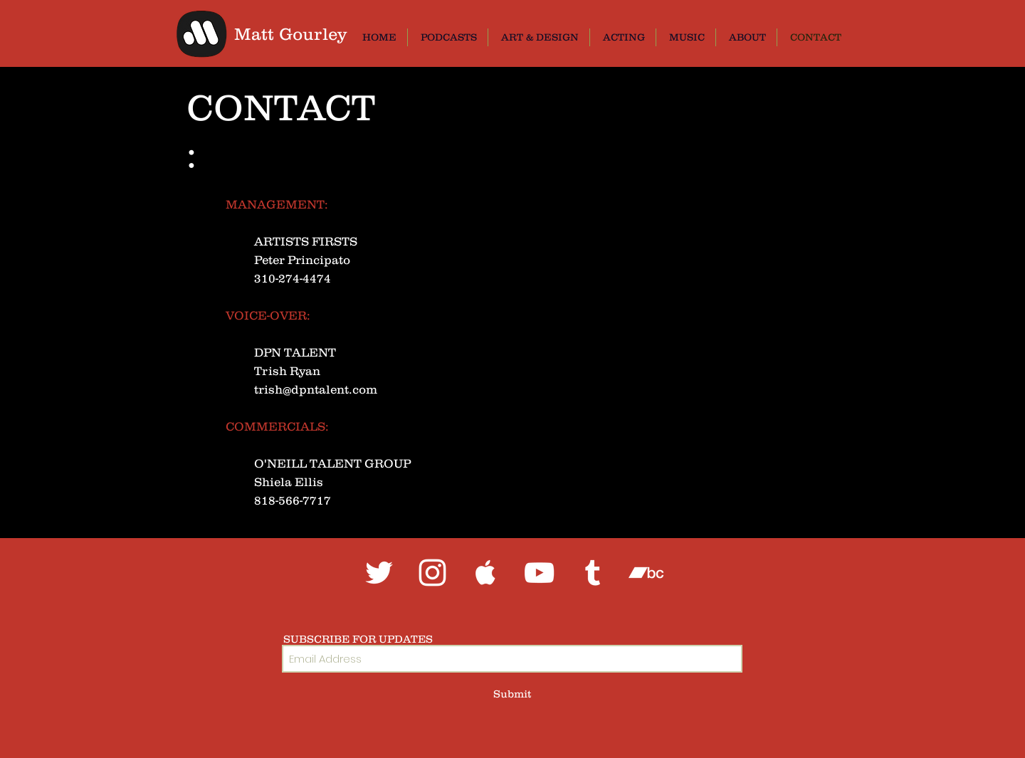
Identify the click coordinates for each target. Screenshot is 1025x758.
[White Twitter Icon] (379, 572)
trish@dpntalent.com (315, 389)
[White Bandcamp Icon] (646, 572)
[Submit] (512, 693)
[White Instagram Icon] (432, 572)
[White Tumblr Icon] (592, 572)
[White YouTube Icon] (539, 572)
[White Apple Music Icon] (486, 572)
